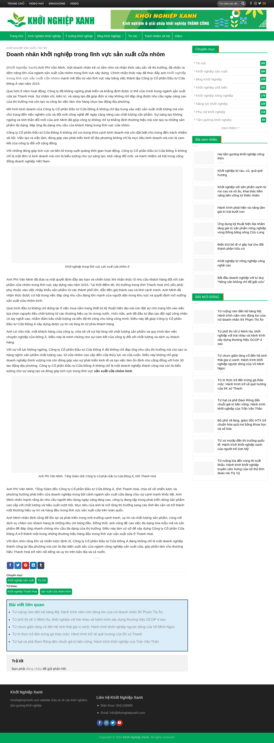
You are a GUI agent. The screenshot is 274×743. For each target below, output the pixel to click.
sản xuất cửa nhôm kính (56, 591)
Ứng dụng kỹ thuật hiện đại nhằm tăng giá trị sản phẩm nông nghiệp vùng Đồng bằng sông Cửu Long (241, 228)
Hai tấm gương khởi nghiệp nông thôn (240, 156)
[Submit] (243, 4)
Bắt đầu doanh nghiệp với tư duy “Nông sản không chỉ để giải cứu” (241, 280)
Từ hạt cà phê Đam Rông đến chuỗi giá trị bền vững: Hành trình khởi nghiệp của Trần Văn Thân (85, 641)
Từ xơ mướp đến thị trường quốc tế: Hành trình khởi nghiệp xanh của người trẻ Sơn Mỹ (241, 445)
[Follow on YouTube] (119, 723)
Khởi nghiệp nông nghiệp (230, 95)
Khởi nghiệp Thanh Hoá (22, 591)
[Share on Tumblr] (41, 565)
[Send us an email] (264, 3)
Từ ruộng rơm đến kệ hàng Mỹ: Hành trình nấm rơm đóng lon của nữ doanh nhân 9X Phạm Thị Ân (87, 612)
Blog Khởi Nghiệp (110, 36)
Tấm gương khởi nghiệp (230, 119)
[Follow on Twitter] (259, 3)
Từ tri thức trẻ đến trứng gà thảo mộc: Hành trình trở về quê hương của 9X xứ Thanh (77, 634)
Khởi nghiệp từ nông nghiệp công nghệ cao (241, 263)
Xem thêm (230, 128)
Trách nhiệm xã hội (157, 36)
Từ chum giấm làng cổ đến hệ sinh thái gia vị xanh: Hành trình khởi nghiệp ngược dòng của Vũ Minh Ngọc (93, 627)
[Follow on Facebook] (251, 3)
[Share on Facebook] (10, 565)
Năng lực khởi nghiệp (230, 103)
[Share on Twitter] (17, 565)
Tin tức (134, 36)
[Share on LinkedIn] (33, 565)
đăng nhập (34, 669)
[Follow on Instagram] (255, 3)
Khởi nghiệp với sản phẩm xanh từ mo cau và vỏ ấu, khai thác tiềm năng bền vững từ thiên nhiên (241, 191)
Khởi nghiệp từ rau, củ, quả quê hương (240, 173)
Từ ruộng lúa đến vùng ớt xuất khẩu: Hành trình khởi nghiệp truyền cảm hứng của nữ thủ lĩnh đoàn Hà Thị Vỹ (240, 467)
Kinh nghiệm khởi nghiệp (44, 36)
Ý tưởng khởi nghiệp (79, 36)
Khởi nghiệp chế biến (230, 87)
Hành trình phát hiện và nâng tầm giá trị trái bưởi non (241, 210)
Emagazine (57, 3)
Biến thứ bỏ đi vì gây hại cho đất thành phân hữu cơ (240, 247)
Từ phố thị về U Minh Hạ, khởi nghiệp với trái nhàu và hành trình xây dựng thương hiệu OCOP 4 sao (89, 619)
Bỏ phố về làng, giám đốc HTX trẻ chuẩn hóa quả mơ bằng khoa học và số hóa (241, 424)
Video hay (36, 3)
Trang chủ (15, 3)
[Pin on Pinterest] (25, 565)
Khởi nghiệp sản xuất (21, 48)
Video (74, 3)
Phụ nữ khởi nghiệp (230, 112)
